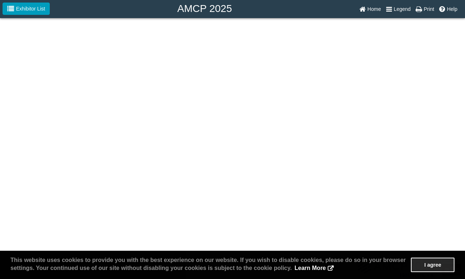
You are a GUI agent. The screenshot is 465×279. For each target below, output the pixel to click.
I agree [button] (432, 265)
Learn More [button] (310, 268)
